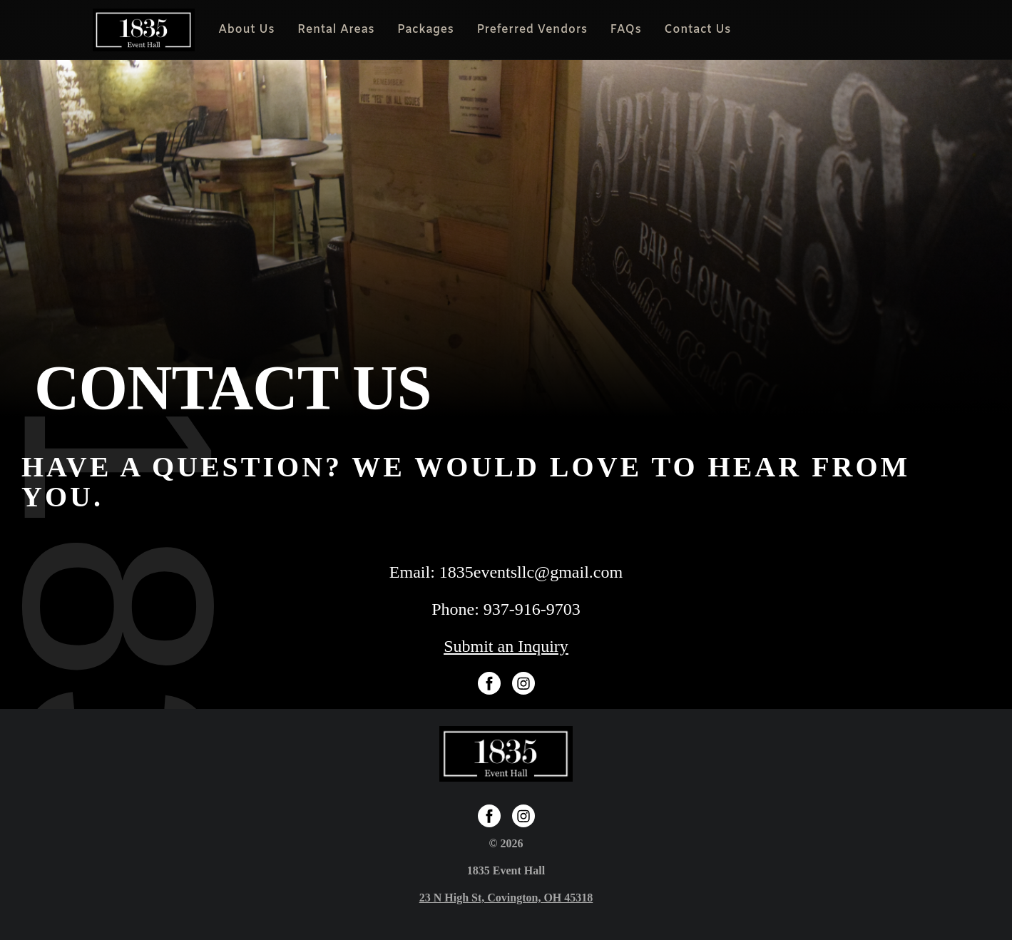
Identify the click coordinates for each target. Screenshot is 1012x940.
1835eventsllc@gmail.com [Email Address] (531, 572)
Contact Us (697, 29)
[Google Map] (506, 898)
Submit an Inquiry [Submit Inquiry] (506, 646)
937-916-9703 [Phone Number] (532, 609)
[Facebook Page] (489, 683)
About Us (246, 29)
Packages (425, 29)
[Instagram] (523, 683)
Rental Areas (335, 29)
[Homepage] (144, 30)
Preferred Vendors (531, 29)
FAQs (626, 29)
